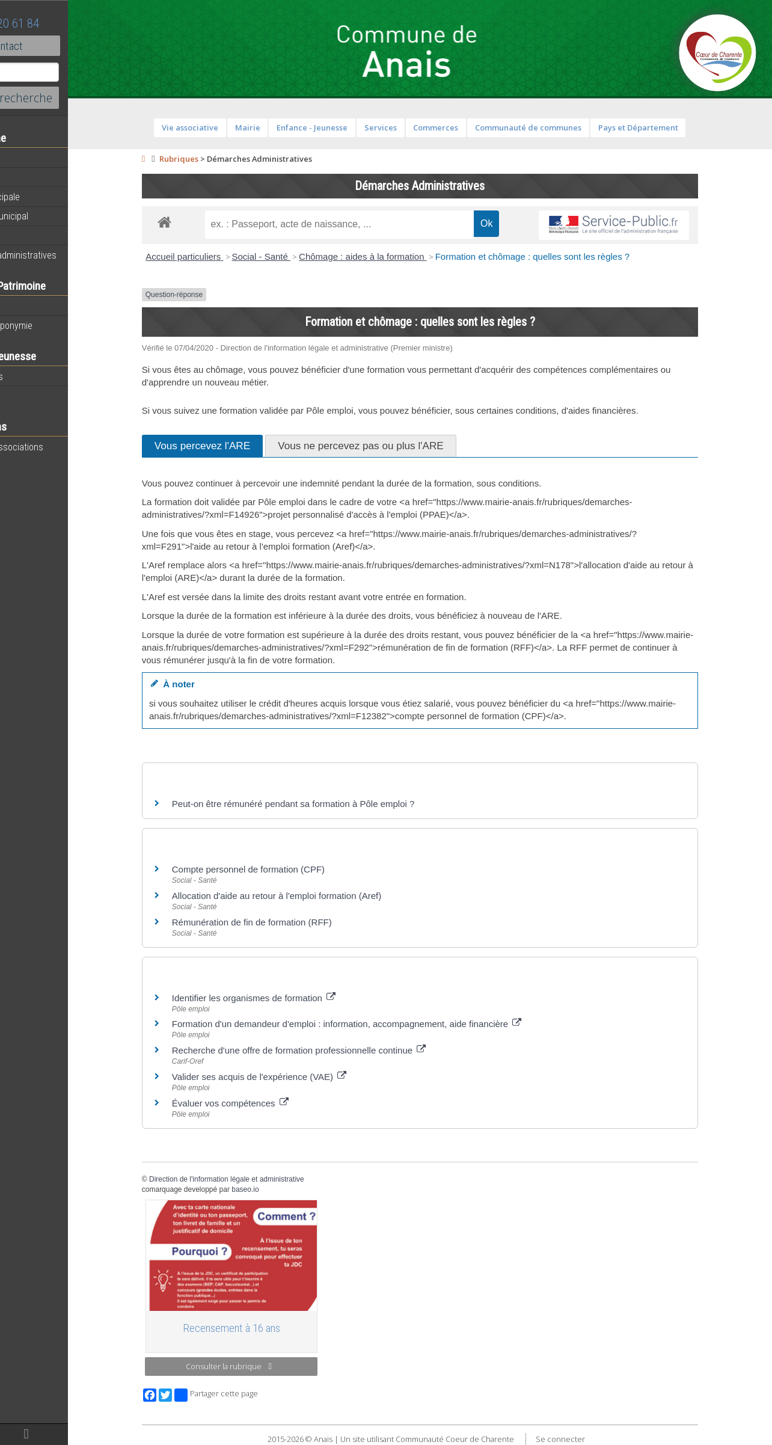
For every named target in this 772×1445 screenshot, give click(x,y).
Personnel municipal (50, 216)
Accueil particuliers (217, 256)
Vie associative (222, 127)
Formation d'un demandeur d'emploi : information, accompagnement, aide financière (379, 1024)
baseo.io (277, 1189)
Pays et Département (670, 127)
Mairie (279, 127)
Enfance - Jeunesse (344, 127)
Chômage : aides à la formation (395, 256)
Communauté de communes (560, 127)
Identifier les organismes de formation (286, 998)
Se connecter (592, 1439)
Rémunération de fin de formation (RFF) (284, 922)
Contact (65, 45)
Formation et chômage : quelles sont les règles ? (564, 256)
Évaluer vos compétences (262, 1103)
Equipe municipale (45, 197)
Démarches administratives (64, 255)
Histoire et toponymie (52, 325)
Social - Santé (293, 256)
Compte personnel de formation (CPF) (280, 869)
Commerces (468, 127)
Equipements (36, 235)
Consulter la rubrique (261, 1366)
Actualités (30, 158)
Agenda (25, 177)
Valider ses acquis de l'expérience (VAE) (291, 1077)
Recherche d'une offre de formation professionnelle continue (331, 1050)
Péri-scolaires (37, 376)
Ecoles (23, 396)
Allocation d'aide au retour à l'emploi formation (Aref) (309, 896)
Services (413, 127)
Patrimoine (31, 306)
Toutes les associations (57, 447)
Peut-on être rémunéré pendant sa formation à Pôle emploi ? (325, 804)
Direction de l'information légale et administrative (259, 1179)
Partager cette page (248, 1395)
